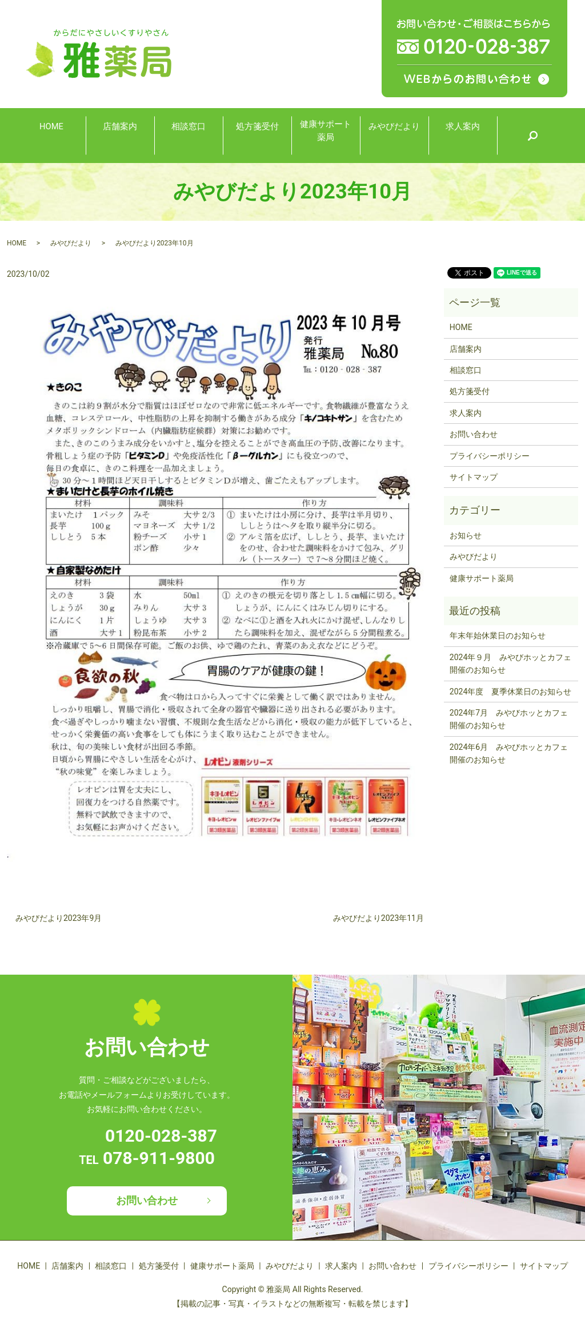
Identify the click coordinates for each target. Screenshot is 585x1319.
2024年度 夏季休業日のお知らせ (510, 691)
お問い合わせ (474, 434)
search (532, 135)
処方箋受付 (257, 134)
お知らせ (466, 535)
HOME (51, 134)
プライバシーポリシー (490, 455)
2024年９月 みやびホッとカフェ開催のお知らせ (510, 663)
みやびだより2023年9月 (58, 918)
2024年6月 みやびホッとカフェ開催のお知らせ (509, 753)
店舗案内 (120, 134)
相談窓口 (188, 134)
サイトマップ (474, 477)
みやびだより (394, 134)
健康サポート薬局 (325, 134)
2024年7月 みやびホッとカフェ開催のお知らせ (509, 719)
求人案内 (462, 134)
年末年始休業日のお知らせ (498, 635)
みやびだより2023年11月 (378, 918)
